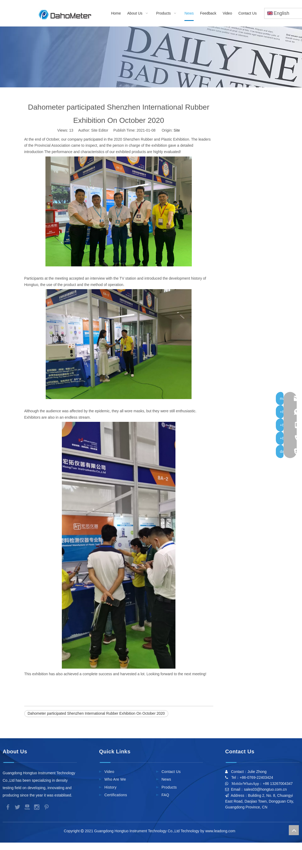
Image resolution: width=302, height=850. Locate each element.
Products (169, 787)
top (294, 830)
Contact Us (171, 772)
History (110, 787)
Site (177, 130)
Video (109, 772)
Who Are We (115, 779)
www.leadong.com (221, 831)
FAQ (165, 795)
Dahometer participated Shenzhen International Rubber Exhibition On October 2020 (96, 713)
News (166, 779)
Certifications (115, 795)
